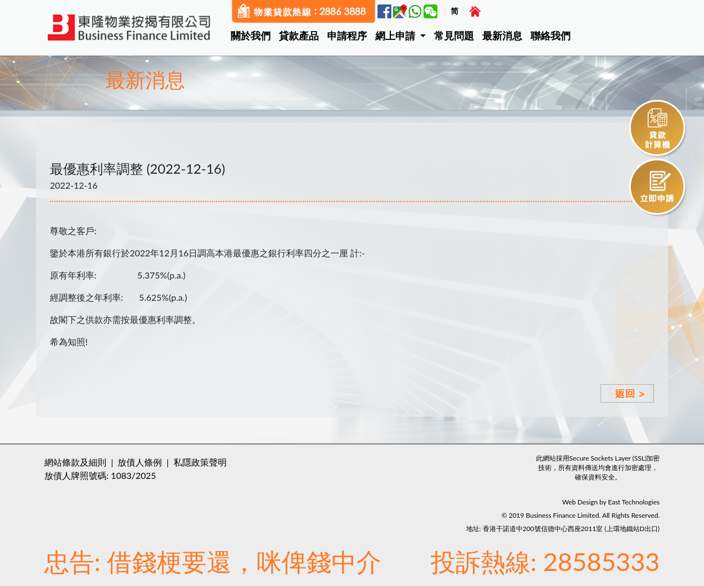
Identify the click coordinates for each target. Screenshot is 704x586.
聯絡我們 (550, 35)
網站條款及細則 (75, 462)
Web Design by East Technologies (611, 502)
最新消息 (502, 35)
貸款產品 (299, 35)
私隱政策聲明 (200, 462)
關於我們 (251, 35)
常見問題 (454, 35)
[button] (404, 36)
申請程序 (347, 35)
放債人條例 (140, 462)
